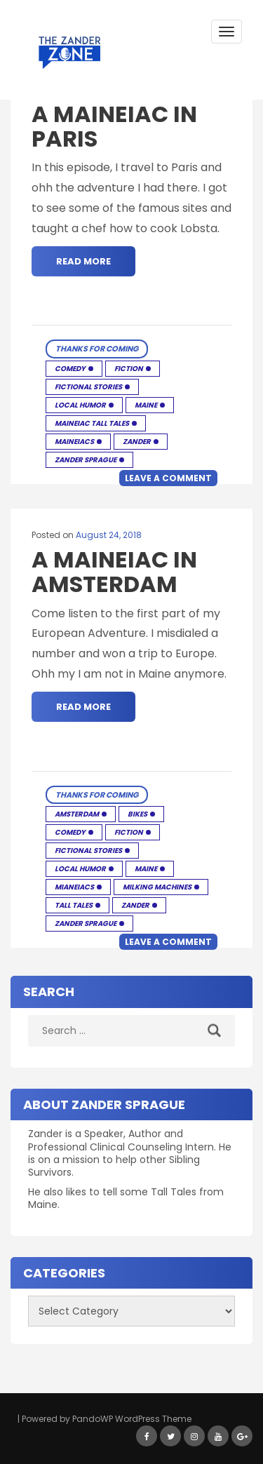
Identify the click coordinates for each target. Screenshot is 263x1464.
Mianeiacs (74, 887)
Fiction (128, 368)
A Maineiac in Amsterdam (114, 572)
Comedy (70, 368)
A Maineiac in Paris (114, 126)
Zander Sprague (85, 460)
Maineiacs (74, 441)
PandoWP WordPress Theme (131, 1419)
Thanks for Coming (96, 348)
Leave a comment (168, 478)
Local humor (80, 405)
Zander (137, 441)
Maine (146, 405)
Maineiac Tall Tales (92, 423)
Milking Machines (157, 887)
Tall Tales (74, 905)
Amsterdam (77, 814)
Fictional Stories (88, 387)
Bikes (137, 814)
